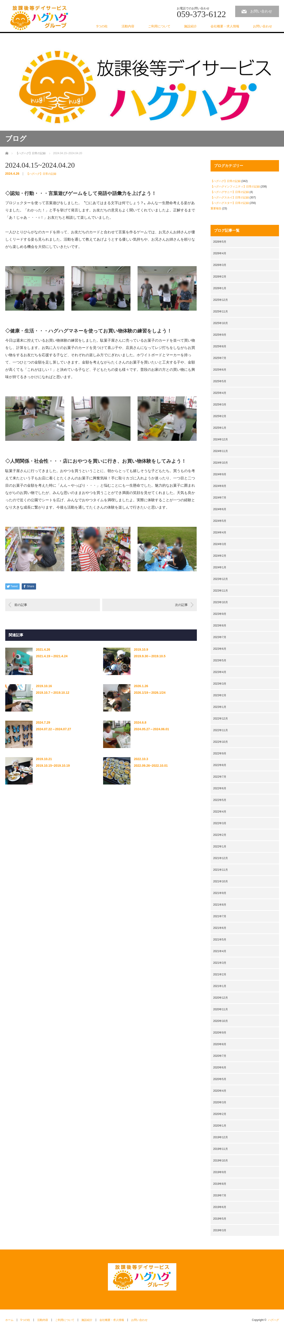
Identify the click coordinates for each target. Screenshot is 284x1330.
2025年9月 (219, 334)
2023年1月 (219, 707)
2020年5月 (219, 1079)
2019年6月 (219, 1207)
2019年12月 (220, 1137)
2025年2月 (219, 416)
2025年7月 (219, 358)
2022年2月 (219, 834)
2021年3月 (219, 962)
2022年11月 (220, 730)
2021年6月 (219, 928)
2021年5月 (219, 939)
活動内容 (128, 26)
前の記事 (20, 605)
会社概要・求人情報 (225, 26)
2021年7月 (219, 916)
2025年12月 (220, 299)
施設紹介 (190, 26)
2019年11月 (220, 1149)
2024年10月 (220, 462)
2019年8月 (219, 1183)
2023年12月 (220, 579)
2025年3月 (219, 404)
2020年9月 (219, 1032)
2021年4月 (219, 951)
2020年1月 (219, 1125)
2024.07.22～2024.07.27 (53, 729)
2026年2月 (219, 276)
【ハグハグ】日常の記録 (41, 173)
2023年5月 (219, 660)
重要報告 (216, 208)
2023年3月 (219, 683)
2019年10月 (220, 1160)
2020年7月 (219, 1055)
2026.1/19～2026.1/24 (150, 692)
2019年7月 (219, 1195)
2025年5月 (219, 381)
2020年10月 (220, 1021)
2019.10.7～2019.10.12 (52, 692)
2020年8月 (219, 1044)
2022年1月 (219, 846)
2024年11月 (220, 451)
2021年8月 (219, 904)
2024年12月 (220, 439)
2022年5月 (219, 800)
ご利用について (159, 26)
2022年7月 (219, 776)
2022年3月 (219, 823)
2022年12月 (220, 718)
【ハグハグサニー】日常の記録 (230, 192)
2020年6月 (219, 1067)
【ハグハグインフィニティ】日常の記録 (235, 186)
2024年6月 (219, 509)
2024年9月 (219, 474)
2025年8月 (219, 346)
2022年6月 (219, 788)
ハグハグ (273, 1320)
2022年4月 (219, 811)
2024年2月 (219, 555)
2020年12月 (220, 997)
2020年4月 (219, 1090)
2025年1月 (219, 427)
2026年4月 (219, 253)
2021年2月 (219, 974)
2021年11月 (220, 869)
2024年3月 (219, 544)
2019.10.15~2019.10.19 (53, 765)
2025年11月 (220, 311)
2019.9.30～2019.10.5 (150, 656)
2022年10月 (220, 741)
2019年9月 (219, 1172)
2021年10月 (220, 881)
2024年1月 (219, 567)
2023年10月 (220, 602)
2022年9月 (219, 753)
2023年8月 (219, 625)
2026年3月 (219, 265)
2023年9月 (219, 614)
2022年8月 (219, 765)
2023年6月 (219, 648)
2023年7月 (219, 637)
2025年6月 (219, 369)
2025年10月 (220, 323)
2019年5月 (219, 1218)
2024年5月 (219, 520)
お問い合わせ (261, 11)
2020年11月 (220, 1009)
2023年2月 (219, 695)
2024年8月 (219, 486)
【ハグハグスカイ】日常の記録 (230, 197)
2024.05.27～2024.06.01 (151, 729)
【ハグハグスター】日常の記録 (230, 203)
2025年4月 (219, 393)
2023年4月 (219, 672)
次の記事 (181, 605)
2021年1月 (219, 986)
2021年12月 (220, 858)
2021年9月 (219, 893)
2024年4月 (219, 532)
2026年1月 (219, 288)
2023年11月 (220, 590)
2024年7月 (219, 497)
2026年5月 (219, 241)
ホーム (9, 1320)
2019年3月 (219, 1230)
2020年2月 (219, 1114)
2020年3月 (219, 1102)
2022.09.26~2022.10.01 (151, 765)
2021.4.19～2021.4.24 (52, 656)
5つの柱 (102, 26)
